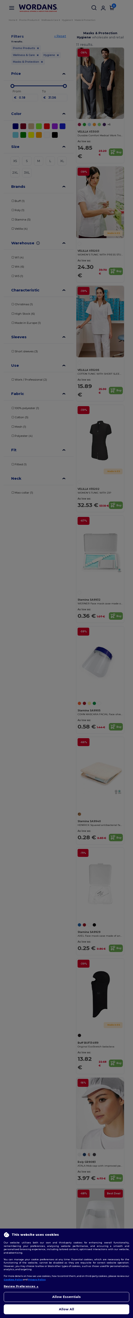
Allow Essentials (66, 1297)
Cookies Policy (13, 1279)
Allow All (66, 1309)
